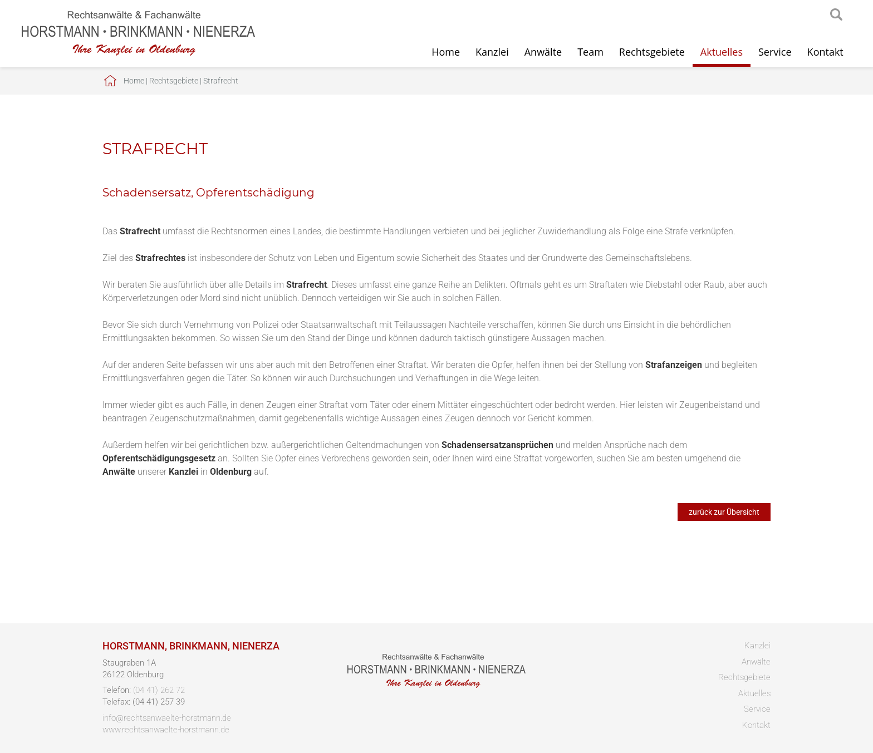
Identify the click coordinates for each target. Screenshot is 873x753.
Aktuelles (721, 51)
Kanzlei (492, 51)
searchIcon (836, 15)
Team (590, 51)
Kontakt (825, 51)
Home (445, 51)
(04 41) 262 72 (159, 690)
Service (775, 51)
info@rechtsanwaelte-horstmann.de (166, 718)
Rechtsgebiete (652, 51)
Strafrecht (220, 80)
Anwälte (543, 51)
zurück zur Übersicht (724, 512)
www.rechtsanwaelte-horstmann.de (165, 730)
